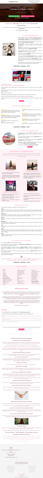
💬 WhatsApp (37, 1)
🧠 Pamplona (13, 1)
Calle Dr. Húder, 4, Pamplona (23, 30)
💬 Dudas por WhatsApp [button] (14, 16)
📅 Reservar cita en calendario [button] (27, 16)
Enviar (21, 329)
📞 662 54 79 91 (31, 1)
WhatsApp (15, 312)
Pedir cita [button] (21, 100)
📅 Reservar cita (34, 2)
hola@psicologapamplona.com (25, 312)
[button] (21, 257)
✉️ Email (28, 66)
